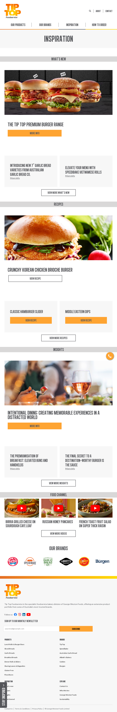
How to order (99, 25)
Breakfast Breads (10, 657)
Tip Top (62, 644)
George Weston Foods (68, 695)
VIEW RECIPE (31, 320)
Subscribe (72, 629)
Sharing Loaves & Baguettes (14, 666)
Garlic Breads (9, 653)
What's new (8, 686)
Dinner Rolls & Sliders (12, 662)
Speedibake (64, 649)
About (98, 11)
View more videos (58, 533)
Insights (7, 695)
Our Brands (45, 25)
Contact (109, 11)
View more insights (58, 483)
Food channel (9, 699)
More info (32, 133)
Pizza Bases (8, 675)
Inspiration (72, 25)
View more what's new (58, 192)
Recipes (7, 690)
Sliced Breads (9, 649)
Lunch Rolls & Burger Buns (14, 644)
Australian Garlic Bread (68, 653)
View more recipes (58, 338)
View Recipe (32, 278)
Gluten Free (9, 670)
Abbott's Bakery (65, 657)
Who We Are (64, 690)
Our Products (18, 25)
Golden (62, 662)
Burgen (62, 666)
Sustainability (64, 699)
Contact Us (64, 686)
